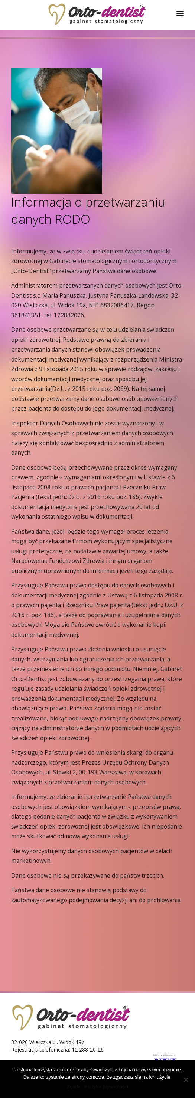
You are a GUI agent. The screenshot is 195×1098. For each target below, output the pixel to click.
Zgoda (74, 1086)
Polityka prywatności (106, 1086)
